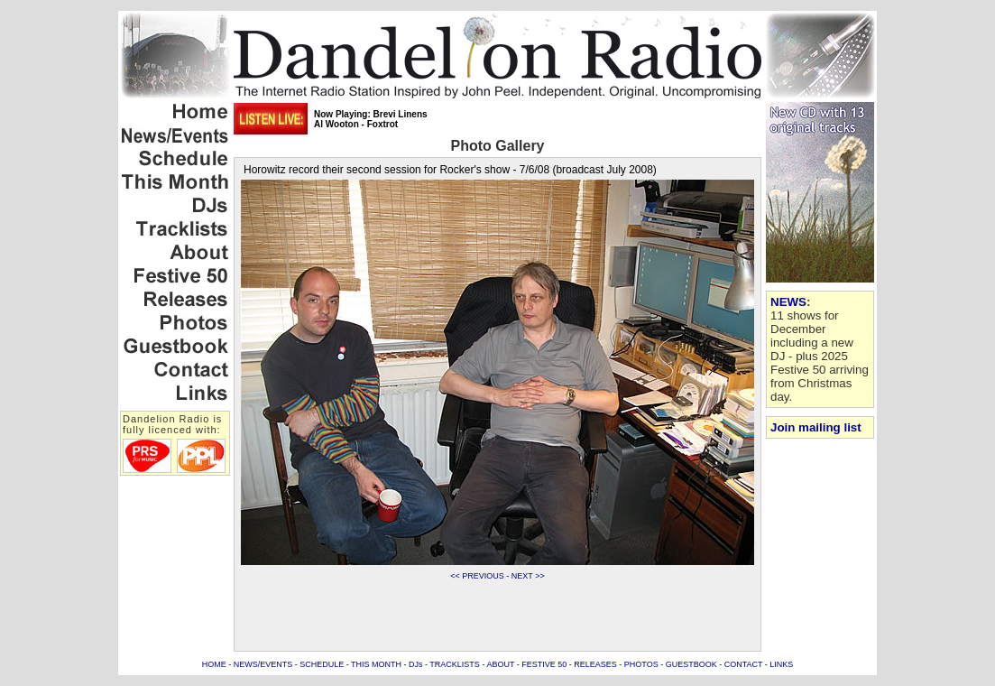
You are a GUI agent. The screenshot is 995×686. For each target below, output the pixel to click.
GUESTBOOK (691, 664)
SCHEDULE (321, 664)
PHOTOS (641, 664)
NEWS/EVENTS (263, 664)
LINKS (781, 664)
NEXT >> (528, 575)
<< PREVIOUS (477, 575)
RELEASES (595, 664)
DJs (416, 664)
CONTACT (743, 664)
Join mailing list (815, 427)
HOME (214, 664)
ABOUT (500, 664)
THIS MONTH (376, 664)
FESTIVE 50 (544, 664)
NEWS (788, 302)
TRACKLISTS (454, 664)
